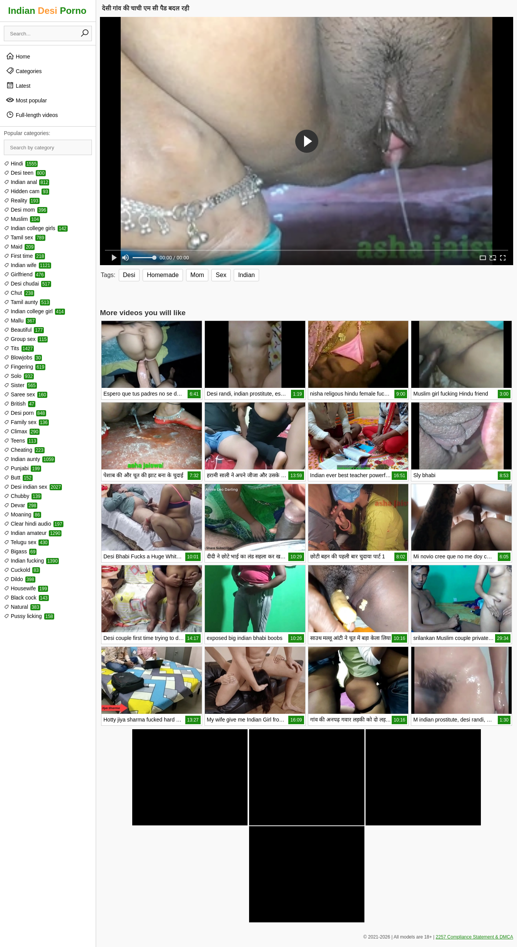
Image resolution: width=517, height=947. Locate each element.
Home (18, 56)
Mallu (20, 320)
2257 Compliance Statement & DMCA (474, 937)
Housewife (26, 588)
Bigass (20, 551)
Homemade (163, 275)
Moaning (22, 514)
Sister (20, 385)
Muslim (22, 219)
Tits (19, 348)
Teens (20, 441)
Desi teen (25, 173)
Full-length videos (32, 114)
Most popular (26, 100)
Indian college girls (36, 228)
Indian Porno (47, 10)
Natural (22, 607)
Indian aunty (29, 459)
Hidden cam (26, 191)
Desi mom (25, 210)
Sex (221, 275)
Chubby (23, 496)
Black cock (26, 598)
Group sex (26, 339)
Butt (18, 477)
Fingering (24, 367)
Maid (19, 247)
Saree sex (25, 394)
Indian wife (27, 265)
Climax (22, 431)
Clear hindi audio (33, 524)
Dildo (19, 579)
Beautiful (24, 330)
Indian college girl (34, 311)
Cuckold (22, 570)
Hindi (21, 163)
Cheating (24, 450)
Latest (18, 85)
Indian (246, 275)
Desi (129, 275)
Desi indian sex (33, 487)
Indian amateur (33, 533)
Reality (22, 200)
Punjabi (22, 468)
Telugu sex (26, 542)
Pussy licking (29, 616)
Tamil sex (24, 237)
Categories (24, 71)
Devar (20, 505)
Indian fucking (31, 561)
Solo (19, 376)
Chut (19, 293)
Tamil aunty (27, 302)
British (19, 404)
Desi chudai (27, 284)
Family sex (26, 422)
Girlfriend (24, 274)
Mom (197, 275)
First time (24, 256)
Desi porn (25, 413)
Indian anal (26, 182)
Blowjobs (23, 357)
